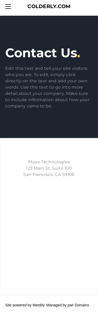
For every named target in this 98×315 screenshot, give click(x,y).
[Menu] (9, 6)
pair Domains (78, 305)
